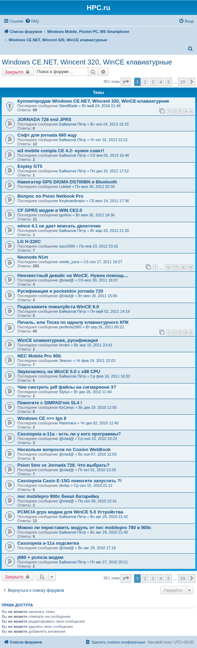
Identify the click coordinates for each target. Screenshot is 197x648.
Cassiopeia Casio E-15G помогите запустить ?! (69, 480)
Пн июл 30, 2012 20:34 (95, 186)
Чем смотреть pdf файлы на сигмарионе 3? (66, 387)
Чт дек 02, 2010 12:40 (99, 423)
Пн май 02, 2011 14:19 (110, 311)
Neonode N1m (32, 257)
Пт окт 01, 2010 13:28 (97, 470)
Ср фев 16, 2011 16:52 (110, 376)
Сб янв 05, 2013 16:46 (109, 155)
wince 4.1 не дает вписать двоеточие (59, 225)
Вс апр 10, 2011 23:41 (93, 345)
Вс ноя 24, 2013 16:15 (109, 124)
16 (168, 267)
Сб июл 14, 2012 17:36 (109, 201)
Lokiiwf (65, 186)
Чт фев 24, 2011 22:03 (95, 360)
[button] (126, 82)
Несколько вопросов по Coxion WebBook (63, 449)
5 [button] (168, 82)
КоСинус (66, 407)
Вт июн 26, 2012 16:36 (95, 215)
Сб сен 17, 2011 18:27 (103, 262)
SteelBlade (68, 106)
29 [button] (182, 82)
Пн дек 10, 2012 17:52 (109, 171)
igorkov (65, 215)
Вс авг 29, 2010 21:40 (109, 532)
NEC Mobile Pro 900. (39, 355)
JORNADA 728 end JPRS (44, 119)
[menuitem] (32, 21)
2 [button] (145, 82)
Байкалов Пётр (72, 124)
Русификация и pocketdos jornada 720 (60, 291)
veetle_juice (69, 262)
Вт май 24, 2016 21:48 (101, 106)
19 (190, 267)
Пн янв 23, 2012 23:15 (98, 246)
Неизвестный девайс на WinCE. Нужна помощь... (72, 275)
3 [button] (153, 82)
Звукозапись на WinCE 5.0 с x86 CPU (58, 371)
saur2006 (67, 246)
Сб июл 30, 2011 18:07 (98, 280)
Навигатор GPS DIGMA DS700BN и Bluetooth (67, 181)
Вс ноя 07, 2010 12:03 (97, 454)
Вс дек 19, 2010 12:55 (98, 407)
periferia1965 (70, 327)
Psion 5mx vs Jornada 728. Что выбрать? (63, 465)
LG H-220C (29, 241)
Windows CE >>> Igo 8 (41, 418)
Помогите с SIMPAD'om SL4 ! (49, 402)
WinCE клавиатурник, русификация (57, 340)
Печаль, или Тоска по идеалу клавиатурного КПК (73, 322)
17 (175, 267)
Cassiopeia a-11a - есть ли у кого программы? (69, 434)
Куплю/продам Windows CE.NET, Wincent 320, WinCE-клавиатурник (93, 101)
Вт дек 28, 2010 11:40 (93, 392)
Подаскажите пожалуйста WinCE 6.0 (58, 306)
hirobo (64, 345)
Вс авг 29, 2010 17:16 (97, 548)
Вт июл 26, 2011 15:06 (97, 296)
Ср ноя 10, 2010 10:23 (97, 439)
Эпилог (65, 360)
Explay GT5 (29, 166)
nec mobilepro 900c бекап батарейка (58, 496)
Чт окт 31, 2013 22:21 (109, 140)
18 (182, 267)
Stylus (64, 392)
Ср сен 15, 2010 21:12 (93, 485)
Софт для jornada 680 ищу (47, 135)
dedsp (64, 485)
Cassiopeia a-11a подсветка (48, 543)
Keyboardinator (72, 201)
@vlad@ (66, 280)
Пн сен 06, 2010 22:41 (97, 501)
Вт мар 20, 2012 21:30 (109, 230)
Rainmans (67, 423)
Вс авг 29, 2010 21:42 (109, 517)
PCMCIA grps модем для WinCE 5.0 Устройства (70, 512)
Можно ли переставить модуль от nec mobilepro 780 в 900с (84, 527)
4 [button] (160, 82)
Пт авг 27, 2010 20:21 (109, 562)
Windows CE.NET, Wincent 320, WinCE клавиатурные (87, 62)
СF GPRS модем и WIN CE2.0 (49, 210)
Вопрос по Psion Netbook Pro (50, 196)
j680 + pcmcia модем (40, 557)
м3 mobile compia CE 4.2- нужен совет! (60, 150)
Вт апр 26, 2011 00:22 (105, 327)
